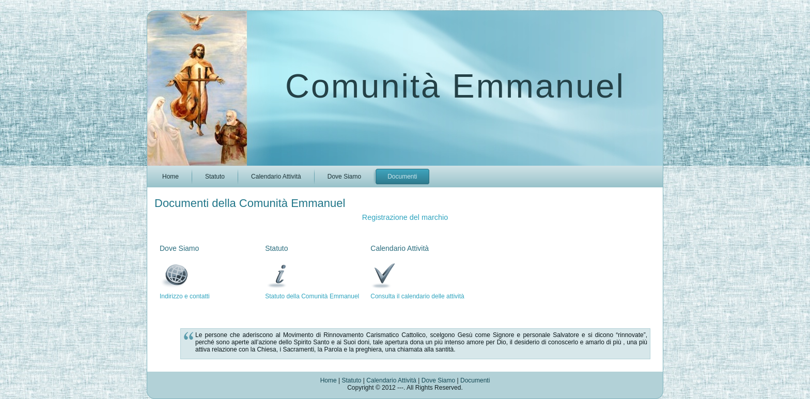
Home (328, 380)
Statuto (351, 380)
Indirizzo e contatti (185, 296)
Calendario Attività (392, 380)
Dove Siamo (439, 380)
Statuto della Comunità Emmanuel (312, 296)
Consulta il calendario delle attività (417, 296)
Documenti (475, 380)
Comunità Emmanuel (455, 86)
